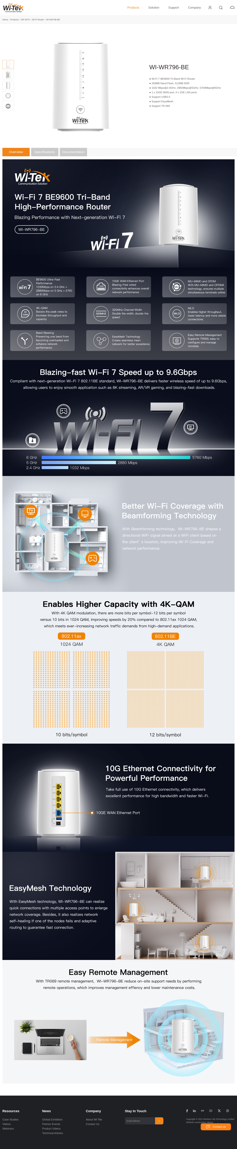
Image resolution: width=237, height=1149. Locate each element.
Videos (6, 1124)
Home (5, 19)
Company (194, 7)
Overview (16, 152)
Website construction (196, 1122)
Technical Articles (52, 1133)
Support (173, 7)
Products (133, 7)
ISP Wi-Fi (25, 19)
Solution (153, 7)
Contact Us (92, 1124)
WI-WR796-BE (53, 19)
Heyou (210, 1122)
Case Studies (10, 1119)
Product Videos (51, 1128)
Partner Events (51, 1124)
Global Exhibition (52, 1119)
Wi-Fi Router (38, 19)
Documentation (73, 152)
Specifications (44, 152)
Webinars (8, 1128)
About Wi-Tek (94, 1119)
